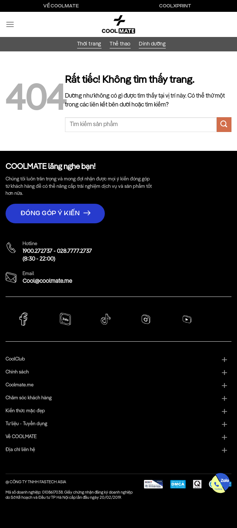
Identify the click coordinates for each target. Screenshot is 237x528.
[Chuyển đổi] (224, 360)
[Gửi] (224, 124)
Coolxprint (175, 6)
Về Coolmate (61, 6)
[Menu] (10, 24)
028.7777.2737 (74, 251)
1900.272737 (37, 251)
